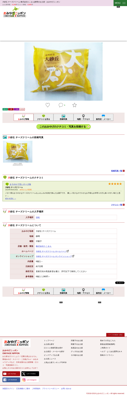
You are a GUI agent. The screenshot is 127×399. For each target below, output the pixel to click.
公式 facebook (12, 380)
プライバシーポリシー (50, 389)
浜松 (38, 217)
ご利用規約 (36, 389)
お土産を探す (49, 344)
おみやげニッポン (14, 11)
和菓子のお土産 (77, 344)
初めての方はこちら (108, 340)
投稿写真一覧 (116, 171)
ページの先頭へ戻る (115, 335)
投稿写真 (63, 119)
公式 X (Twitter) (31, 373)
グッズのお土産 (77, 351)
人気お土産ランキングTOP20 (55, 362)
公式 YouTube (12, 373)
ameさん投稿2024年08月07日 (17, 163)
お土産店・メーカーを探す (54, 351)
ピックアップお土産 (51, 355)
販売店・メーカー (103, 119)
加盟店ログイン (8, 389)
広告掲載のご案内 (23, 389)
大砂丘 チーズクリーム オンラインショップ (54, 256)
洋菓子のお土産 (77, 340)
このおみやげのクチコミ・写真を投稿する (62, 126)
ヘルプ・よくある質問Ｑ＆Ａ (111, 351)
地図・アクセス (83, 119)
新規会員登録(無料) (107, 344)
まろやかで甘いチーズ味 (20, 184)
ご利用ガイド (105, 348)
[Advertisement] (65, 23)
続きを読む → (10, 198)
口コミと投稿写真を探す (53, 348)
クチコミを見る (43, 119)
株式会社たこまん (44, 246)
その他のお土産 (77, 355)
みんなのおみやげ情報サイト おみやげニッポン (16, 343)
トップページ (49, 340)
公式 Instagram (32, 380)
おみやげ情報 (23, 119)
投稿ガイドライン (107, 355)
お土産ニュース (50, 359)
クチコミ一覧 (116, 205)
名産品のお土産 (77, 348)
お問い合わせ (66, 389)
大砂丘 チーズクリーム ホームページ (51, 251)
